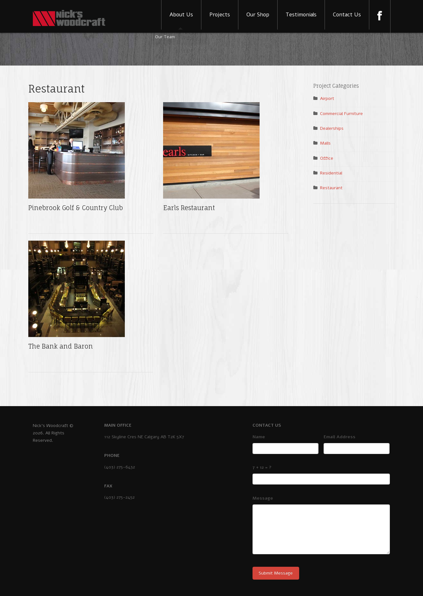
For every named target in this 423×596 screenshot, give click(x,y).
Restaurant (331, 188)
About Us (181, 14)
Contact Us (347, 14)
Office (326, 158)
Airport (327, 98)
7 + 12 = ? (262, 467)
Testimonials (301, 14)
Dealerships (332, 128)
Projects (219, 14)
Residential (331, 173)
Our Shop (257, 14)
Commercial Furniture (341, 114)
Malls (325, 143)
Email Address (339, 437)
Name (259, 437)
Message (263, 498)
